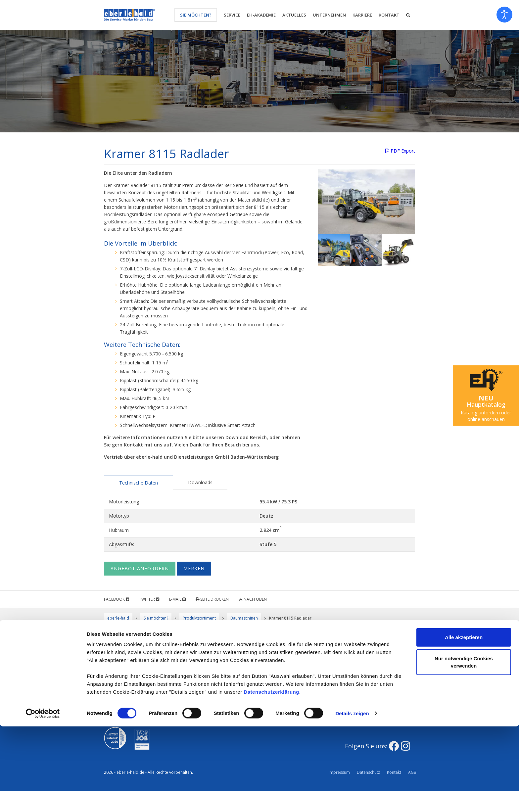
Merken (194, 568)
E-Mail (177, 599)
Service (232, 15)
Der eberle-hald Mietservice (297, 662)
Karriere (362, 15)
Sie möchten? (196, 15)
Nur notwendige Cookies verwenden (464, 726)
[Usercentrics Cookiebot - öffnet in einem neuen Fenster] (43, 778)
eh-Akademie (261, 15)
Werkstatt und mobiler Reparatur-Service (211, 679)
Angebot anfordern (140, 568)
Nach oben (253, 599)
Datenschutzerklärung (271, 756)
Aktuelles (294, 15)
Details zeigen (352, 778)
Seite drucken (212, 599)
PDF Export (400, 151)
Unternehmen (329, 15)
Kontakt (389, 15)
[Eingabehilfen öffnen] (504, 15)
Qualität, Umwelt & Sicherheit (218, 662)
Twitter (149, 599)
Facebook (116, 599)
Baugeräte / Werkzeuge (293, 676)
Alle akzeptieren (464, 702)
